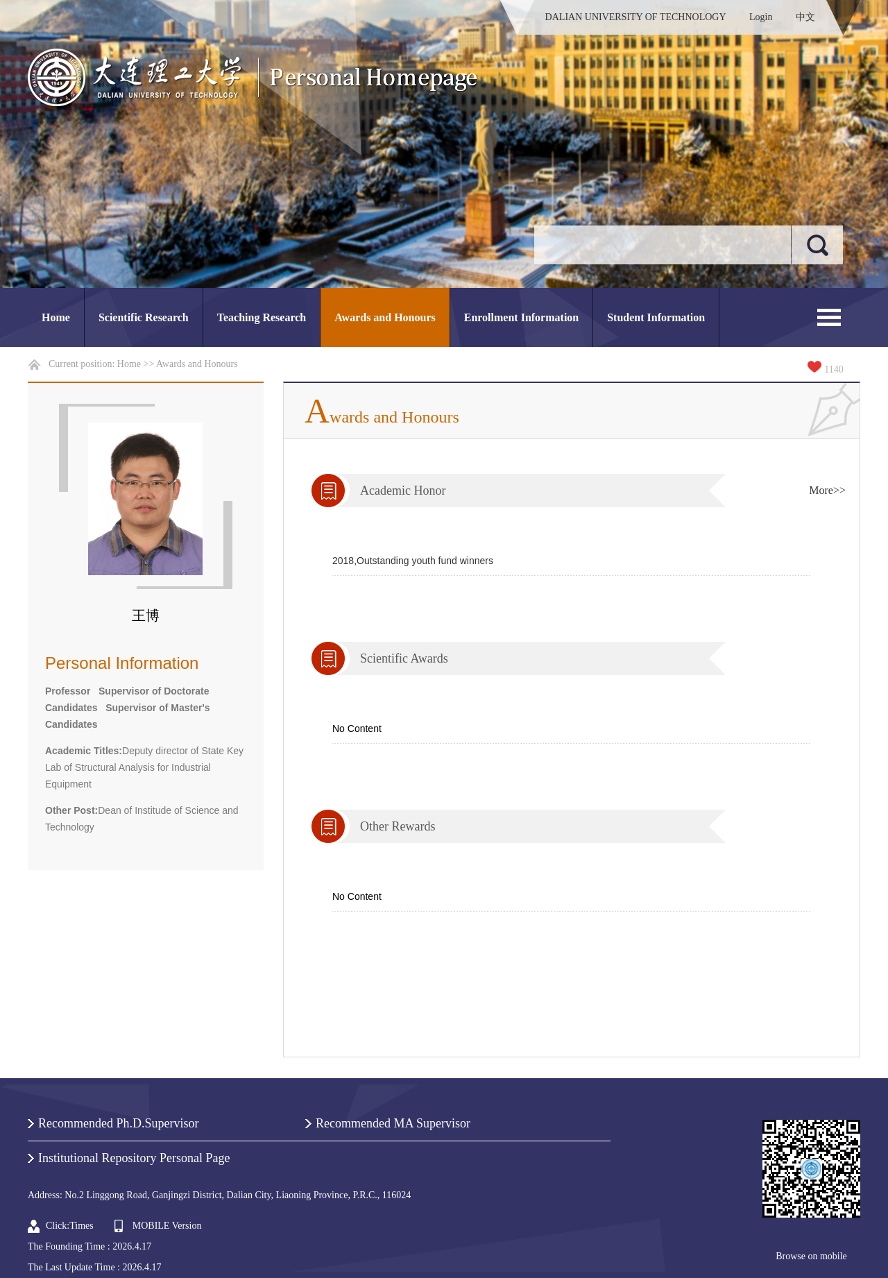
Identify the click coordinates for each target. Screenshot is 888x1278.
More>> (827, 490)
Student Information (656, 317)
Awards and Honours (385, 317)
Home (56, 317)
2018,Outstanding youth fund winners (412, 560)
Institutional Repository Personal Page (134, 1158)
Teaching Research (261, 317)
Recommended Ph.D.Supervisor (118, 1123)
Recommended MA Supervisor (393, 1123)
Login (760, 17)
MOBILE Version (167, 1225)
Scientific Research (144, 317)
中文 (805, 17)
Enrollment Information (521, 317)
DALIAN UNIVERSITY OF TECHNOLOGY (635, 17)
